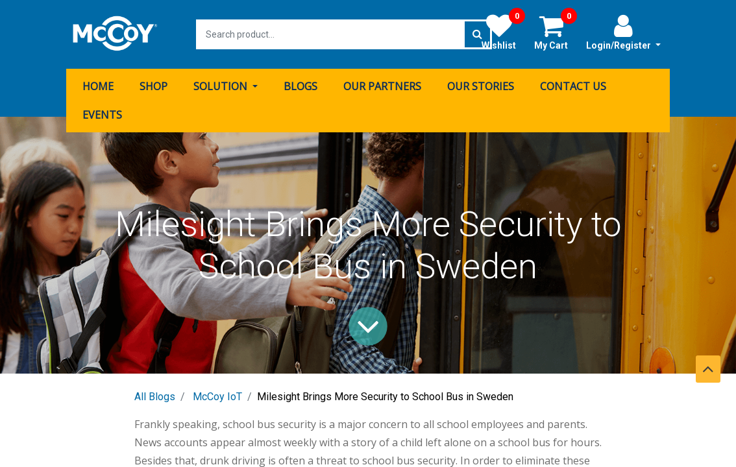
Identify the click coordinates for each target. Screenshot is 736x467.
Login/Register (623, 32)
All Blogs (154, 396)
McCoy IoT (217, 396)
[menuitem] (98, 86)
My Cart (555, 32)
